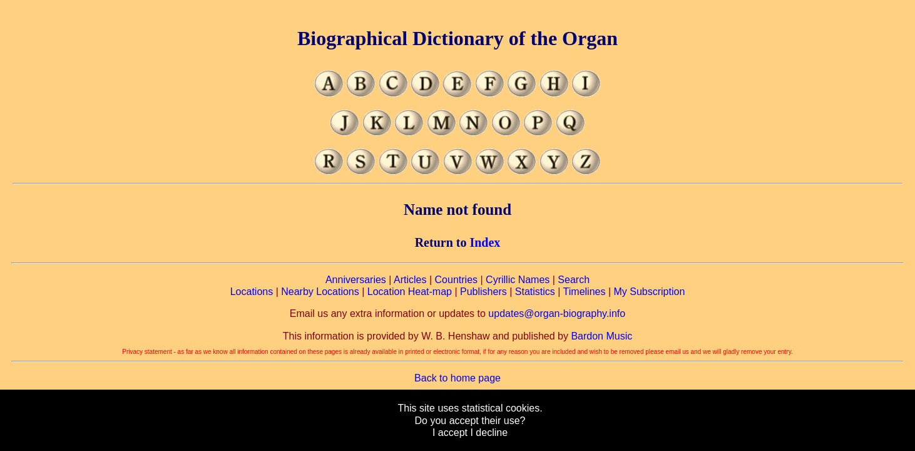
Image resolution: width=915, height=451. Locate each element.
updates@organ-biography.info (556, 313)
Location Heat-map (409, 291)
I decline (489, 432)
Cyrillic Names (518, 279)
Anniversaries (355, 279)
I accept (450, 432)
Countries (456, 279)
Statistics (535, 291)
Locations (251, 291)
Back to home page (457, 378)
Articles (410, 279)
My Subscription (649, 291)
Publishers (483, 291)
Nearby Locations (320, 291)
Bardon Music (601, 336)
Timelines (584, 291)
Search (574, 279)
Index (484, 242)
